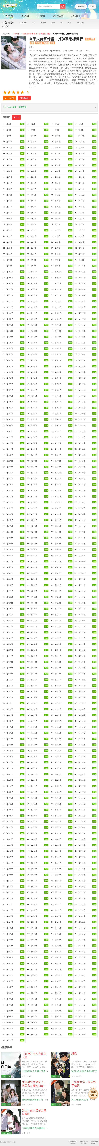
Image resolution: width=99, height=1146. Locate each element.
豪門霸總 (5, 26)
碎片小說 (16, 34)
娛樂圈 (43, 34)
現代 (24, 34)
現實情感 (23, 22)
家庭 (69, 22)
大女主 (43, 22)
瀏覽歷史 (81, 6)
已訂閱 (11, 98)
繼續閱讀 (24, 98)
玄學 (28, 34)
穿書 (31, 34)
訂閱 (92, 6)
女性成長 (80, 22)
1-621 (16, 117)
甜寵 (53, 22)
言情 (48, 34)
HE (61, 22)
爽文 (33, 22)
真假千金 (37, 34)
